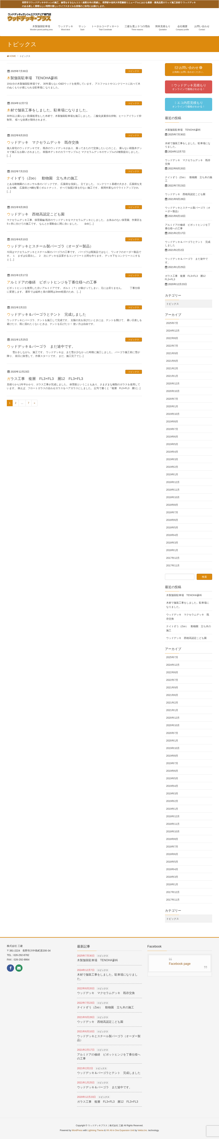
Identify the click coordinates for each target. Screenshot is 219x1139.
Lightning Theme (96, 1130)
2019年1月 (172, 474)
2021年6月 (172, 360)
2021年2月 (172, 368)
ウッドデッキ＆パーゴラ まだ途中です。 (41, 346)
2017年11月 (173, 565)
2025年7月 (172, 323)
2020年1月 (172, 406)
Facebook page (180, 964)
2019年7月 (172, 429)
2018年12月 (173, 482)
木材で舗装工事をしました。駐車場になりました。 (48, 110)
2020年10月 (173, 391)
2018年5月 (172, 527)
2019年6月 (172, 436)
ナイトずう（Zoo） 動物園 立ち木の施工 (42, 178)
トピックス (133, 71)
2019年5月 (172, 444)
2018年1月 (172, 550)
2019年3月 (172, 459)
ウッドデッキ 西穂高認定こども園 (35, 214)
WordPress (77, 1130)
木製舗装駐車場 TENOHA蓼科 (32, 78)
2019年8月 (172, 421)
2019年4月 (172, 451)
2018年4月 (172, 535)
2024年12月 (173, 330)
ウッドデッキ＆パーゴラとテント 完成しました (46, 314)
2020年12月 (173, 383)
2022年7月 (172, 345)
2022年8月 (172, 338)
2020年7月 (172, 398)
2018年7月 (172, 512)
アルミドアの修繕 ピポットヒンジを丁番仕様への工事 (52, 282)
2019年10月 (173, 413)
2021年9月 (172, 353)
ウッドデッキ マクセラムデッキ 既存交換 (43, 142)
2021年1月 (172, 376)
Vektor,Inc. (143, 1130)
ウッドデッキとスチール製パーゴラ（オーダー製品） (50, 246)
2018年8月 (172, 504)
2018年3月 (172, 542)
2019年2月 (172, 466)
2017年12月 (173, 557)
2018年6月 (172, 519)
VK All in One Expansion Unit (120, 1130)
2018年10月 (173, 497)
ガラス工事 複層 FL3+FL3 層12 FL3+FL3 (47, 379)
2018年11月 (173, 489)
